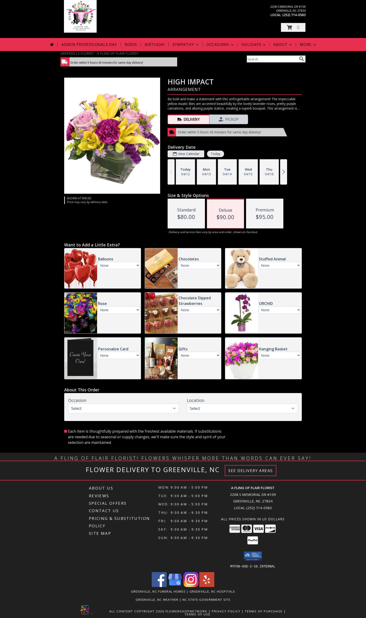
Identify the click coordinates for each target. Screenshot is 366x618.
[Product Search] (272, 59)
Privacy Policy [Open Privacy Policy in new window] (226, 611)
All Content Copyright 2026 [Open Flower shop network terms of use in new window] (136, 611)
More (308, 44)
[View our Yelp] (206, 585)
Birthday (155, 44)
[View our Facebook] (159, 585)
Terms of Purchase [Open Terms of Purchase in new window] (264, 611)
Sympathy (185, 44)
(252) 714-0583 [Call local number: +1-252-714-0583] (294, 15)
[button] (293, 27)
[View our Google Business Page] (175, 585)
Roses (131, 44)
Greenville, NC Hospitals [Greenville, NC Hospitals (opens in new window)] (212, 591)
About (283, 44)
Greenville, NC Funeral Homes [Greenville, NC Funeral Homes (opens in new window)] (158, 591)
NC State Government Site (206, 599)
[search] (301, 58)
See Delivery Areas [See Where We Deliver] (250, 470)
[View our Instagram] (190, 585)
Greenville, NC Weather (157, 599)
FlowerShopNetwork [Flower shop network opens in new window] (186, 611)
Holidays (254, 44)
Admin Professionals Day (89, 44)
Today (215, 154)
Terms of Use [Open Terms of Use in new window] (198, 614)
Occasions (220, 44)
